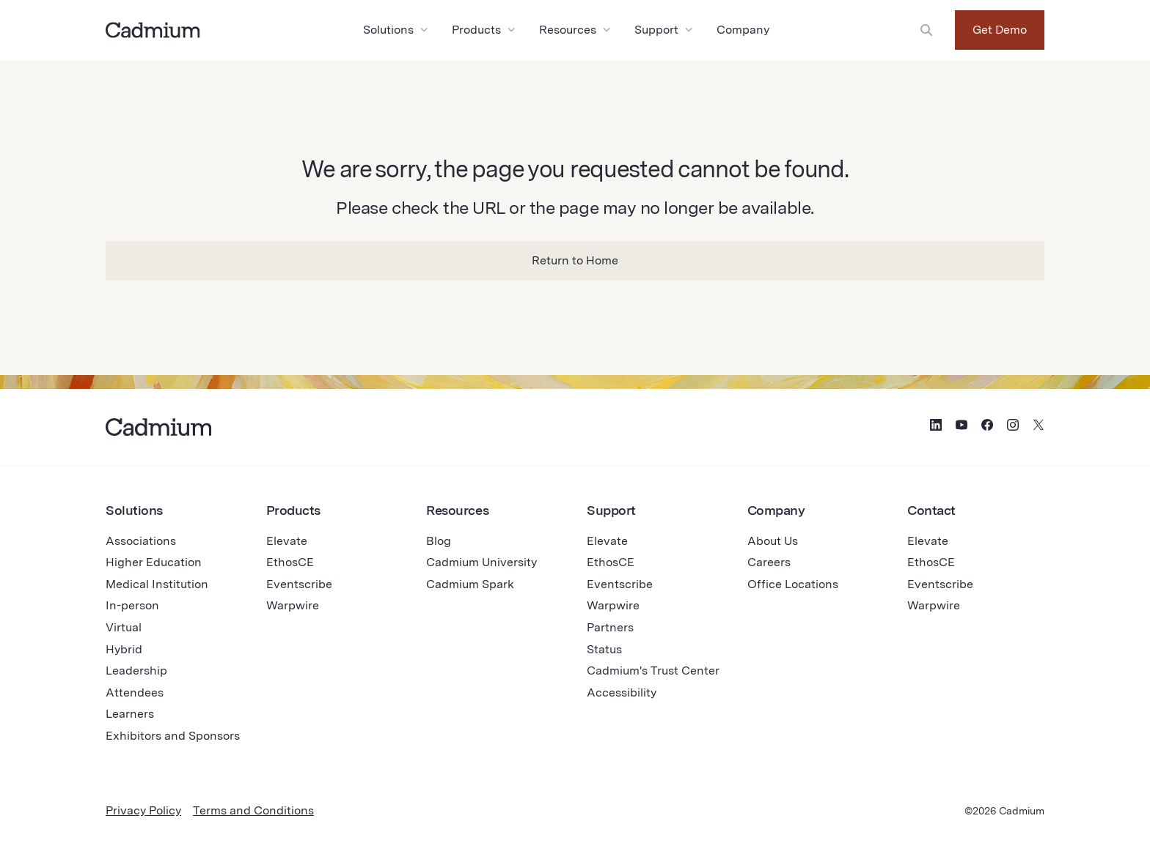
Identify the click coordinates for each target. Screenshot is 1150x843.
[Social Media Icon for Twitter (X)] (1038, 427)
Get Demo (1000, 30)
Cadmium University (481, 562)
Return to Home (575, 260)
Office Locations (792, 584)
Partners (610, 627)
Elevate (286, 541)
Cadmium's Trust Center (653, 670)
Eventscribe (299, 584)
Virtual (124, 627)
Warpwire (292, 605)
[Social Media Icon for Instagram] (1013, 427)
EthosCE (290, 562)
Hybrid (124, 649)
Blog (438, 541)
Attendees (135, 692)
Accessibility (621, 692)
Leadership (136, 670)
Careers (769, 562)
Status (604, 649)
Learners (130, 714)
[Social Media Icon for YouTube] (961, 427)
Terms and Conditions (253, 810)
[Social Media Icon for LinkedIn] (936, 427)
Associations (141, 541)
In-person (132, 605)
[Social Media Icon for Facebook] (987, 427)
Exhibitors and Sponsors (173, 736)
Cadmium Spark (470, 584)
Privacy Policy (143, 810)
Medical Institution (157, 584)
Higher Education (154, 562)
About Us (772, 541)
